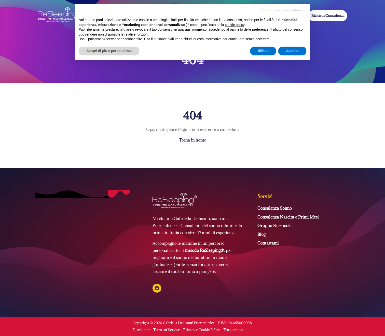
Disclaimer (142, 329)
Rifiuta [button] (263, 51)
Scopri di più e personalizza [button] (109, 51)
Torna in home (192, 140)
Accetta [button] (292, 51)
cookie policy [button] (234, 25)
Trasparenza (233, 329)
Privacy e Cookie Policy (201, 329)
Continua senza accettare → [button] (283, 10)
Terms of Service (166, 329)
